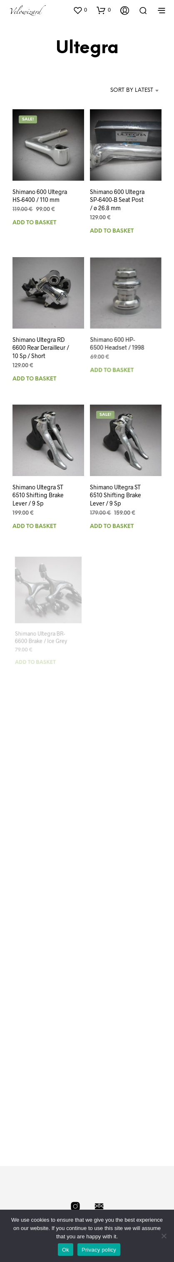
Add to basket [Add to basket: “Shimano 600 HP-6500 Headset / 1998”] (113, 365)
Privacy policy (99, 1250)
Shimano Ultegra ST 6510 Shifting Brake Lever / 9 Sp (38, 495)
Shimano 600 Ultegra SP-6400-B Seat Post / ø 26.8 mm (117, 199)
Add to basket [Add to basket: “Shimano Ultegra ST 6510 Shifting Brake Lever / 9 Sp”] (34, 526)
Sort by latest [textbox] (131, 90)
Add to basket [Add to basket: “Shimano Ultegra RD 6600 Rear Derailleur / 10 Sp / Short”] (34, 378)
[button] (80, 10)
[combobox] (123, 90)
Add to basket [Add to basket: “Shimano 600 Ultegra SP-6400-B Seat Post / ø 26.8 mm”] (112, 231)
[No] (163, 1236)
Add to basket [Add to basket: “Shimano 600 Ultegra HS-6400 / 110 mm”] (34, 223)
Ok (65, 1250)
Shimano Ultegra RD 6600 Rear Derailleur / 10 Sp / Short (40, 347)
